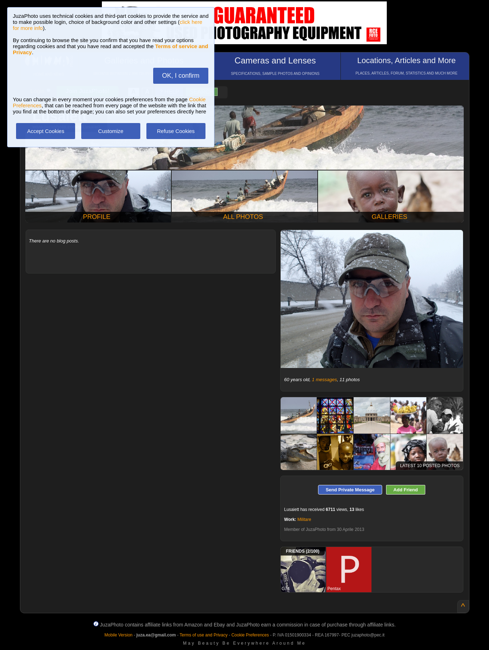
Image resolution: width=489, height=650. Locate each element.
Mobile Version (118, 635)
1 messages (324, 379)
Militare (304, 519)
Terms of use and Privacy (204, 635)
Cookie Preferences (250, 635)
